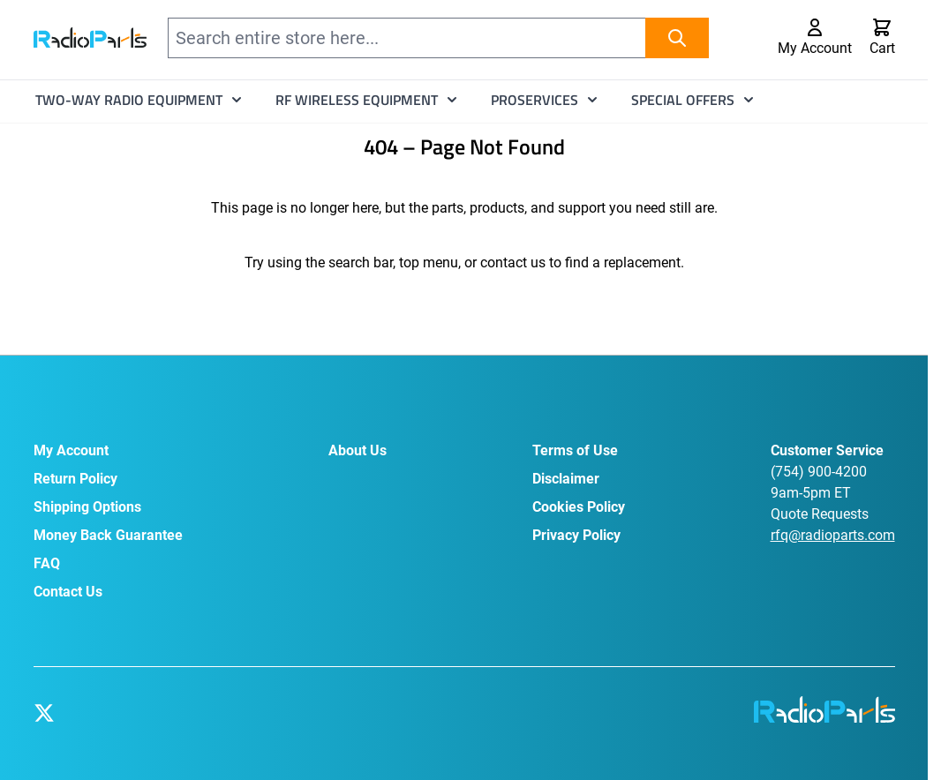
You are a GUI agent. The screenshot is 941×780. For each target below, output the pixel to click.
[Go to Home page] (90, 37)
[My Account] (815, 38)
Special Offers (682, 99)
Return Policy (75, 478)
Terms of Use (575, 450)
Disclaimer (565, 478)
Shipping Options (87, 507)
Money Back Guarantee (108, 535)
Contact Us (68, 591)
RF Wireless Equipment (356, 99)
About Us (357, 450)
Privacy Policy (576, 535)
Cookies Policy (578, 507)
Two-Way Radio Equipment (128, 99)
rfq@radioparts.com (833, 535)
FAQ (47, 563)
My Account (71, 450)
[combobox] (438, 38)
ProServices (534, 99)
